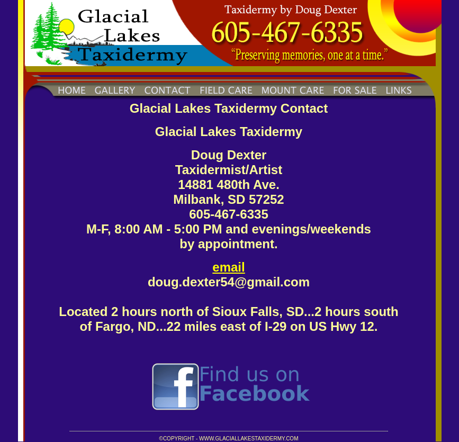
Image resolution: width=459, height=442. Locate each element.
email (228, 267)
